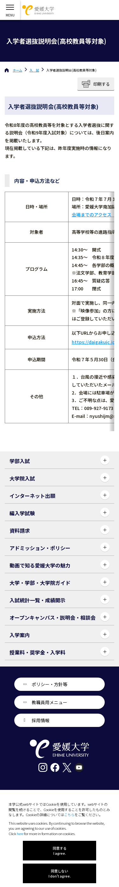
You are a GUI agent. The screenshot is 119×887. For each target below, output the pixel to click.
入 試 (34, 70)
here (20, 833)
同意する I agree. (60, 851)
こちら (69, 814)
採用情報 (41, 720)
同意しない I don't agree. (60, 873)
